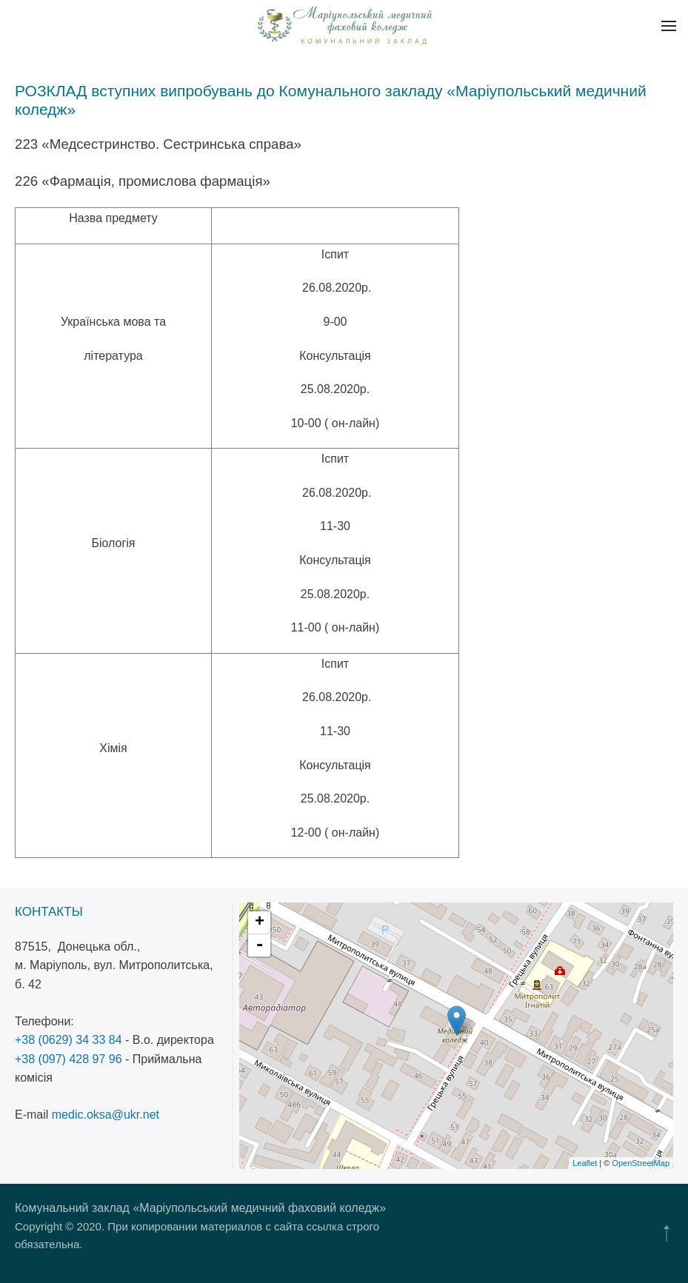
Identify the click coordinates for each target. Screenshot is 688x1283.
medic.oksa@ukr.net (105, 1114)
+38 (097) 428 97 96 (68, 1059)
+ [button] (259, 922)
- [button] (260, 945)
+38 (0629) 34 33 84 (68, 1040)
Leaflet (584, 1163)
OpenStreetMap (640, 1163)
